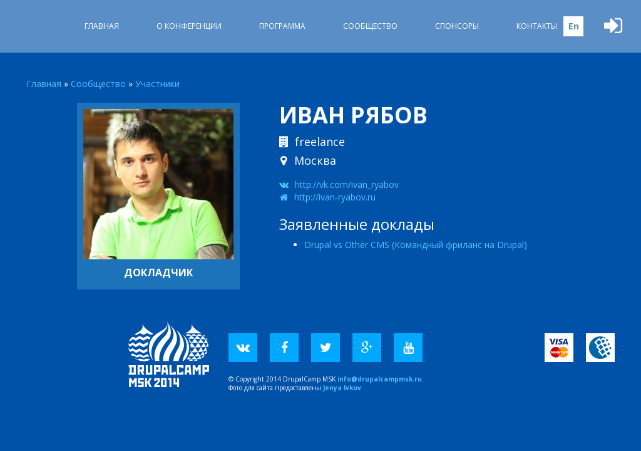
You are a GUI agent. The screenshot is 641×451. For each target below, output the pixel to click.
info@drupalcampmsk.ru (379, 379)
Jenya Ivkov (342, 387)
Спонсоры (457, 26)
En (573, 26)
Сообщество (370, 26)
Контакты (536, 26)
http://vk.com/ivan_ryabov (347, 184)
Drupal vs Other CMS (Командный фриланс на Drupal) (415, 245)
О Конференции (189, 26)
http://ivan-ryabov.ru (335, 197)
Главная (102, 26)
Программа (282, 26)
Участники (157, 84)
